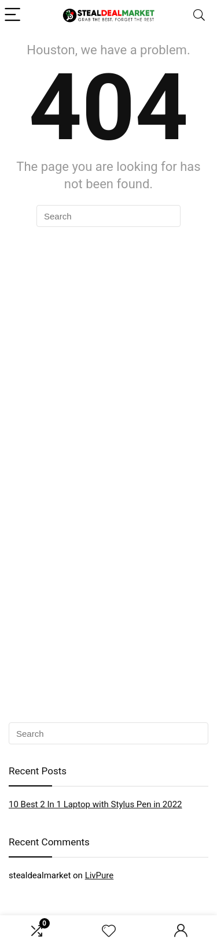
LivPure (99, 875)
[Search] (199, 15)
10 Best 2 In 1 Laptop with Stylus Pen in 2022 (95, 804)
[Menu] (14, 15)
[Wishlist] (109, 931)
